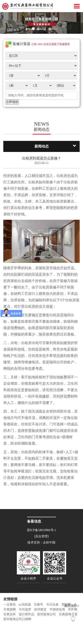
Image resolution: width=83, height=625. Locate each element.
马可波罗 (25, 609)
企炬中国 (49, 542)
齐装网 (72, 609)
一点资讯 (9, 604)
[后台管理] (41, 536)
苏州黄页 (40, 609)
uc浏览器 (25, 604)
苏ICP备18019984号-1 (41, 530)
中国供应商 (57, 609)
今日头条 (52, 604)
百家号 (38, 604)
